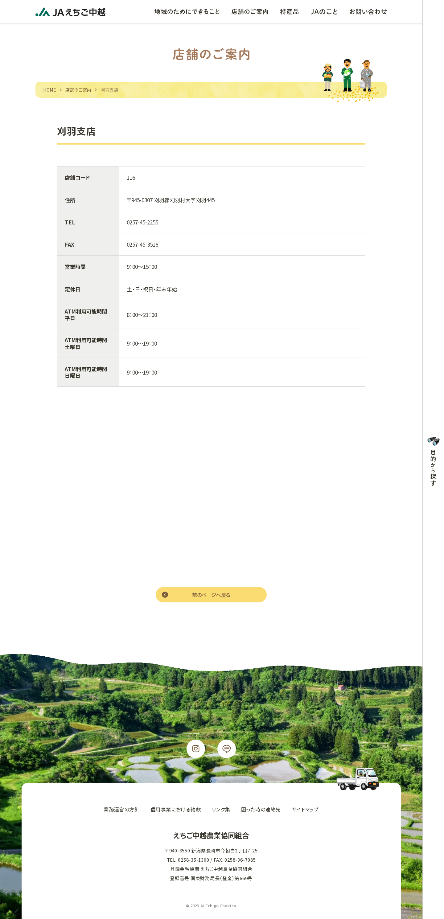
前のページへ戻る (211, 594)
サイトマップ (305, 809)
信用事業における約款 (175, 809)
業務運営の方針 (122, 809)
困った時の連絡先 (261, 809)
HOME (49, 90)
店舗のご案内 (78, 90)
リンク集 (221, 809)
